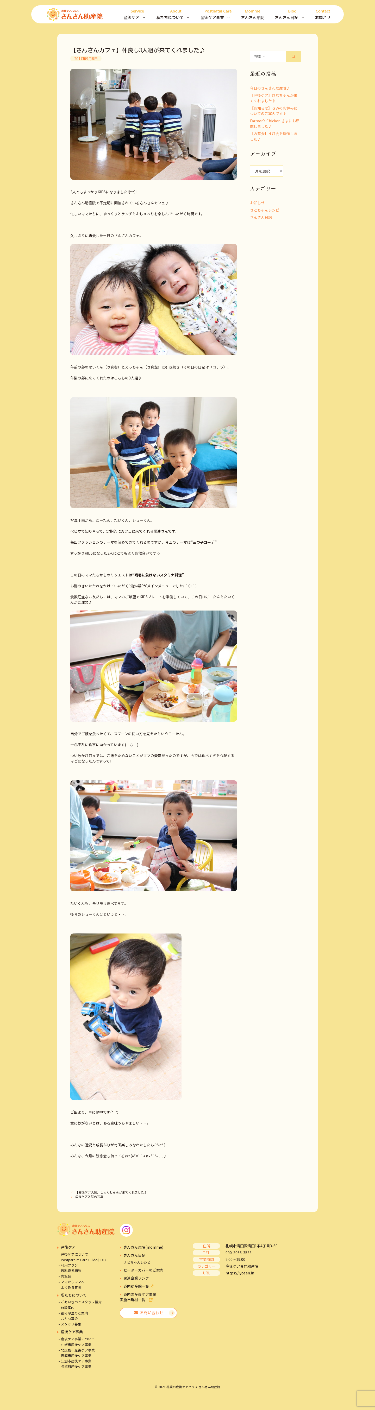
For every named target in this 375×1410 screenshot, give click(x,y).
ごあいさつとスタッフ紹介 (81, 1301)
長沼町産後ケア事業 (76, 1366)
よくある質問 (71, 1287)
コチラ (218, 367)
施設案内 (67, 1307)
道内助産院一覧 (138, 1286)
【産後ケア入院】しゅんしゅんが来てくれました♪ (111, 1192)
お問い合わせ (148, 1313)
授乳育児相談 (71, 1270)
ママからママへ (73, 1281)
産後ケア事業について (78, 1338)
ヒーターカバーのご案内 (143, 1270)
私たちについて (175, 14)
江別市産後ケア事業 (76, 1360)
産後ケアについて (74, 1254)
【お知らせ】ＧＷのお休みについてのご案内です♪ (273, 110)
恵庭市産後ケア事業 (76, 1355)
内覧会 (66, 1276)
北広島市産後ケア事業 (78, 1350)
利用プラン (69, 1265)
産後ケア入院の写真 (89, 1196)
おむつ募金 (69, 1318)
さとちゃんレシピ (264, 210)
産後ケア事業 (218, 14)
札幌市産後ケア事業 (76, 1344)
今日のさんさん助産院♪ (270, 88)
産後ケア (137, 14)
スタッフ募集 (71, 1324)
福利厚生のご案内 (74, 1313)
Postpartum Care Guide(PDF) (83, 1259)
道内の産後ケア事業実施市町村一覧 (138, 1297)
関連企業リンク (136, 1278)
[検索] (293, 56)
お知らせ (257, 202)
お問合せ (323, 14)
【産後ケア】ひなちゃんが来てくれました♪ (273, 98)
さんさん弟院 (252, 14)
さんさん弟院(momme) (143, 1247)
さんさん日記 (292, 14)
